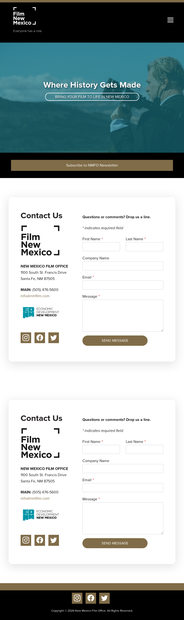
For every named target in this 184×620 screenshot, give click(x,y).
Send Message (115, 340)
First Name (91, 239)
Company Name (95, 258)
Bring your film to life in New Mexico (92, 97)
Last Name (134, 239)
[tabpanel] (92, 98)
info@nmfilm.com (35, 296)
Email (87, 277)
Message (89, 296)
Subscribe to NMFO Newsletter (92, 165)
